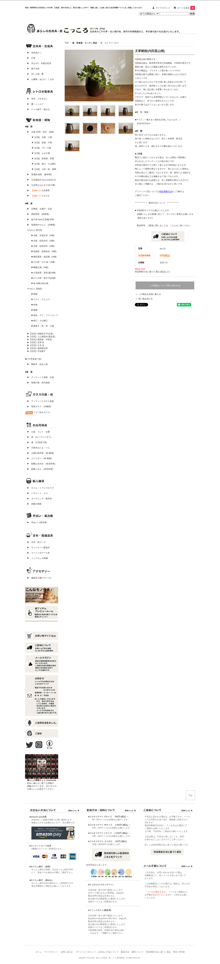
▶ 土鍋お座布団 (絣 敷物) (40, 453)
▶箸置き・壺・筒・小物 (42, 326)
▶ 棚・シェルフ (35, 104)
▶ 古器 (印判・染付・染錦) (40, 132)
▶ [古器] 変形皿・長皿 (43, 158)
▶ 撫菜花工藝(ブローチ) (38, 578)
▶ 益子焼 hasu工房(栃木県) (40, 219)
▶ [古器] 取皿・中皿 (42, 142)
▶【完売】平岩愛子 (36, 351)
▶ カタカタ (38, 196)
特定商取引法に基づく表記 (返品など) (152, 271)
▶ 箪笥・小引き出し (37, 99)
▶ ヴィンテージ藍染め (37, 547)
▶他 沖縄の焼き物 (39, 283)
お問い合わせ (67, 952)
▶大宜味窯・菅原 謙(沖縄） (44, 273)
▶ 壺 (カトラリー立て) (39, 437)
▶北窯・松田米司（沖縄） (43, 246)
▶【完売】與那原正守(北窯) (40, 333)
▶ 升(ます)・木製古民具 (38, 63)
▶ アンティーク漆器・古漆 (40, 377)
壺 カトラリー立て (109, 43)
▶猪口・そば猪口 (39, 320)
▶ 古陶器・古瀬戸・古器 (39, 209)
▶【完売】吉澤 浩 (36, 342)
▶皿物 (34, 294)
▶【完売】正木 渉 (35, 345)
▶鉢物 (34, 304)
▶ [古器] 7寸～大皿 (41, 148)
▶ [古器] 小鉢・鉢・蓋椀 (44, 169)
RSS (175, 952)
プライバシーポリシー (85, 952)
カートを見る (186, 8)
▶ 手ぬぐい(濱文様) (37, 522)
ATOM (182, 952)
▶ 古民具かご (33, 53)
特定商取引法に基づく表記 (158, 952)
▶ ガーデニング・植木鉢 (38, 498)
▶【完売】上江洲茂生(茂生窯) (41, 336)
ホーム (39, 952)
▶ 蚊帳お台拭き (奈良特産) (41, 464)
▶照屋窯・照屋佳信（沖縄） (44, 251)
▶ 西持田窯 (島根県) (38, 214)
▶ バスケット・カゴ (37, 493)
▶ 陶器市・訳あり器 (37, 364)
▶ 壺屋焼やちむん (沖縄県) (41, 225)
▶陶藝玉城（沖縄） (40, 267)
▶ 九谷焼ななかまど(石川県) (41, 185)
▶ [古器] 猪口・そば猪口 (44, 164)
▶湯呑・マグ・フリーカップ (44, 315)
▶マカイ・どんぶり (40, 299)
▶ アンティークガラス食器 (40, 401)
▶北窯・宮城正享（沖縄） (43, 235)
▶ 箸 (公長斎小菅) (37, 442)
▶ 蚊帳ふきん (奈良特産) (40, 469)
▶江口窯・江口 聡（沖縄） (43, 262)
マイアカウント (163, 8)
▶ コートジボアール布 (37, 553)
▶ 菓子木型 (32, 68)
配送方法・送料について (132, 952)
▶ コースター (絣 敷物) (39, 458)
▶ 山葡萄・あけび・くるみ (39, 79)
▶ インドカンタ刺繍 (36, 558)
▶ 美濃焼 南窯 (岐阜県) (39, 174)
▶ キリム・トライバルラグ (40, 488)
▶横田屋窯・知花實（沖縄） (44, 257)
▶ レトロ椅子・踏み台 (38, 109)
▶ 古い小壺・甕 (35, 74)
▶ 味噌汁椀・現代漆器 (38, 382)
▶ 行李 (30, 58)
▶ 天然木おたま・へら (38, 448)
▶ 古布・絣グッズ (35, 542)
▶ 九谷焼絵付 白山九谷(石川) (40, 180)
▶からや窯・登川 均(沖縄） (44, 278)
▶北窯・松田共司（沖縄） (43, 241)
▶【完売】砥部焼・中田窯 (39, 339)
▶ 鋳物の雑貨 (34, 504)
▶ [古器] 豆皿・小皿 (42, 137)
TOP (67, 43)
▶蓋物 (34, 310)
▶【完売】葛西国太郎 (37, 348)
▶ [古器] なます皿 (41, 153)
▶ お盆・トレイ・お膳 (38, 432)
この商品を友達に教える (149, 294)
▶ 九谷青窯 (38, 190)
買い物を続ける (145, 299)
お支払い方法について (108, 952)
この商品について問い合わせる (165, 285)
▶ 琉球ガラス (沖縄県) (39, 406)
